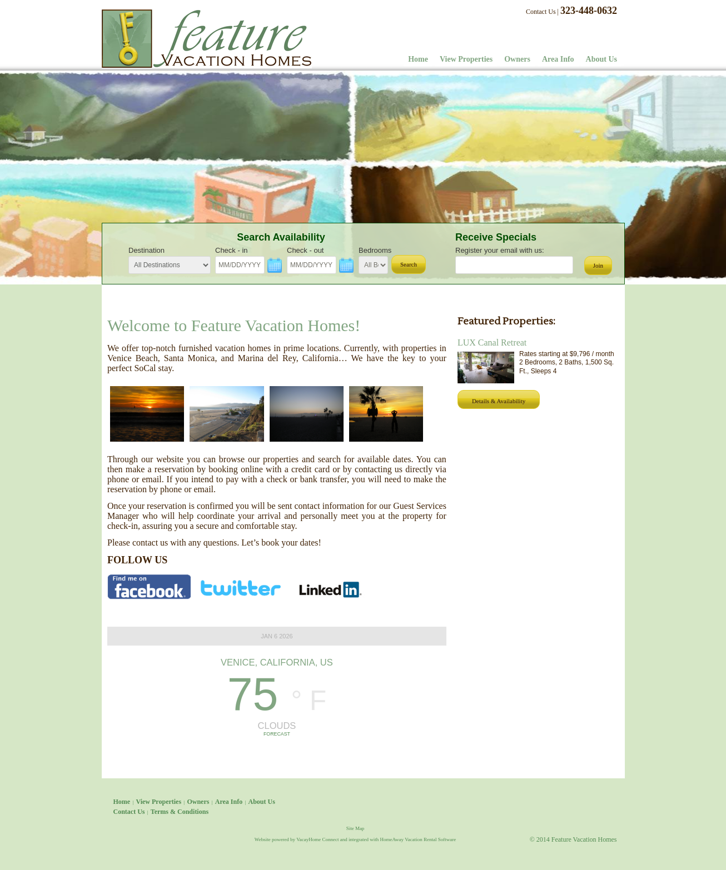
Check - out (305, 250)
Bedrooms (375, 250)
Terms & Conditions (179, 812)
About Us (601, 59)
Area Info (558, 59)
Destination (146, 250)
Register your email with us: (499, 250)
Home (418, 59)
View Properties (466, 59)
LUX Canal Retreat (492, 342)
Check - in (231, 250)
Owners (517, 59)
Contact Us (541, 12)
